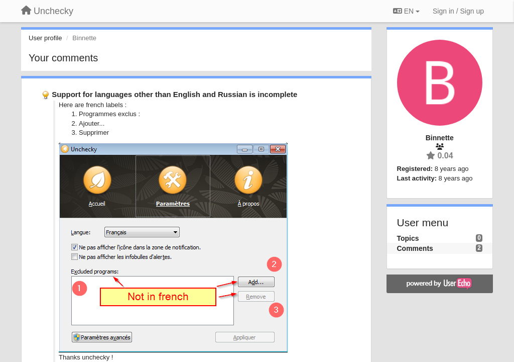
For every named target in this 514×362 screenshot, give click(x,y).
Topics (408, 238)
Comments (415, 248)
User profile (45, 38)
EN (406, 11)
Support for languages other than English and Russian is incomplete (174, 94)
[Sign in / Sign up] (458, 11)
